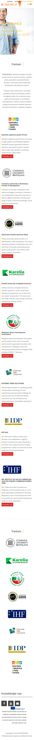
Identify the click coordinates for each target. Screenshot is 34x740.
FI (24, 1)
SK (32, 4)
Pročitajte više (7, 156)
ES (27, 1)
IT (29, 1)
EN (22, 1)
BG (29, 4)
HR (32, 1)
